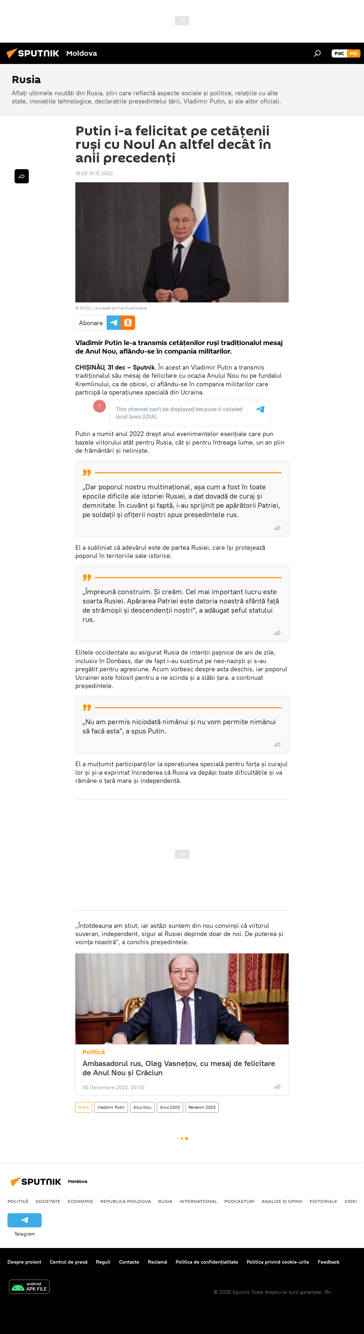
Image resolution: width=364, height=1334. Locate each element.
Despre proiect (24, 1262)
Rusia (84, 1107)
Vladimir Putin (111, 1107)
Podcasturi (239, 1201)
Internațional (198, 1201)
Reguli (103, 1262)
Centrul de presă (68, 1262)
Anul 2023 (170, 1107)
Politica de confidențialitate (207, 1262)
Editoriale (323, 1201)
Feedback (328, 1262)
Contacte (129, 1262)
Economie (80, 1201)
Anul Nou (142, 1107)
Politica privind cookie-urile (278, 1262)
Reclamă (157, 1262)
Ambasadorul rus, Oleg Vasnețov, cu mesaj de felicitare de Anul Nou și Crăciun (178, 1068)
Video (351, 1201)
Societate (48, 1201)
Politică (93, 1052)
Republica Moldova (125, 1201)
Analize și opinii (282, 1201)
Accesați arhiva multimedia (120, 308)
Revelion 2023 (201, 1107)
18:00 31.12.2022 (94, 173)
